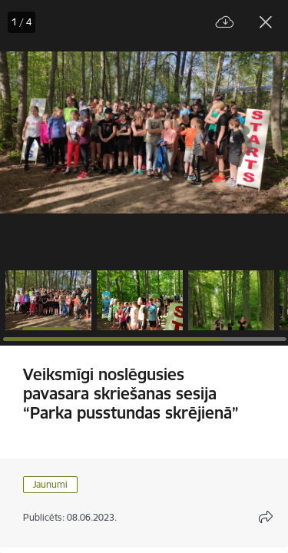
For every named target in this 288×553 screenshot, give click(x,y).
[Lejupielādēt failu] (225, 22)
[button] (48, 300)
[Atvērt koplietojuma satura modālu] (266, 517)
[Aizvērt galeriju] (266, 22)
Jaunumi (50, 484)
